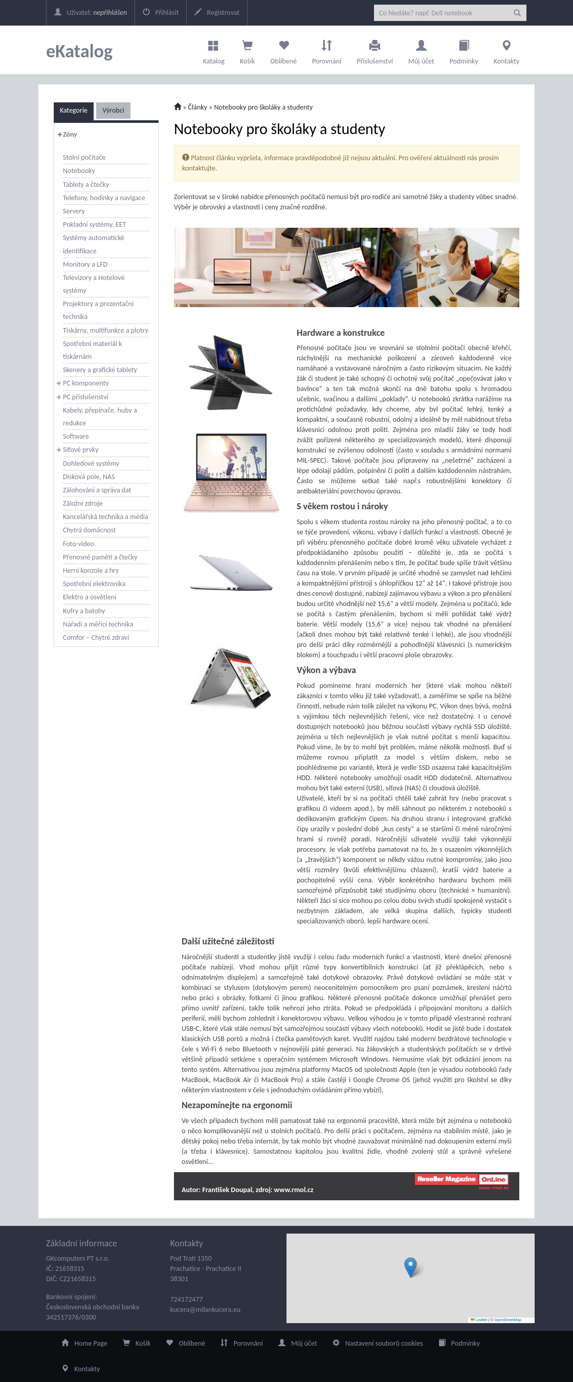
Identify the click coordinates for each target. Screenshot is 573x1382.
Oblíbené (283, 50)
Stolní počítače (84, 157)
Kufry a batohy (84, 611)
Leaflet (479, 1320)
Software (76, 436)
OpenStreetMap (507, 1320)
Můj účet (421, 50)
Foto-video (78, 543)
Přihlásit (161, 12)
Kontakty (506, 50)
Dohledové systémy (91, 463)
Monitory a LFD (85, 264)
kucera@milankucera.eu (205, 1309)
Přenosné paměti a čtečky (100, 557)
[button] (410, 1267)
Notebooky (79, 170)
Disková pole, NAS (89, 476)
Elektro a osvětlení (89, 597)
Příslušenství (375, 50)
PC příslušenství (85, 397)
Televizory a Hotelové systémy (93, 284)
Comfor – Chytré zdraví (96, 637)
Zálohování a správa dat (97, 490)
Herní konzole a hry (91, 570)
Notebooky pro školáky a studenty (263, 107)
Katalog (214, 50)
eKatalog (79, 51)
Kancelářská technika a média (105, 516)
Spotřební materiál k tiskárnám (92, 350)
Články (197, 107)
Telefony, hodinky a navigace (104, 197)
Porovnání (326, 50)
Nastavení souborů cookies (378, 1343)
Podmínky (464, 50)
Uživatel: (90, 12)
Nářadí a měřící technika (98, 624)
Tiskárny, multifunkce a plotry (105, 330)
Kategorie (73, 110)
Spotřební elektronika (94, 583)
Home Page (84, 1343)
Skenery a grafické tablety (100, 369)
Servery (74, 211)
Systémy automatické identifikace (93, 244)
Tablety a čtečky (86, 184)
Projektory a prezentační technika (98, 310)
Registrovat (216, 12)
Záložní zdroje (83, 503)
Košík (137, 1343)
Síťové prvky (81, 449)
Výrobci (113, 110)
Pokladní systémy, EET (94, 224)
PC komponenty (86, 383)
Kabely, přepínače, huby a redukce (100, 416)
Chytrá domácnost (89, 530)
